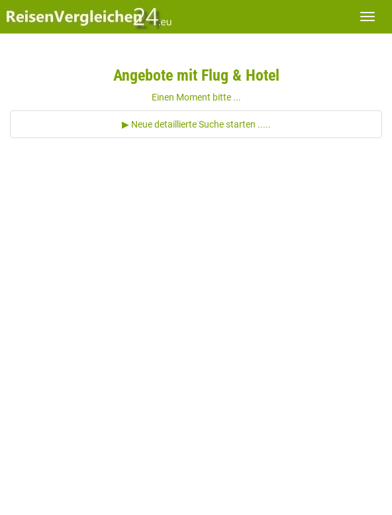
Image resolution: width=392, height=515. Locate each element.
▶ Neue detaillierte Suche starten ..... (196, 124)
